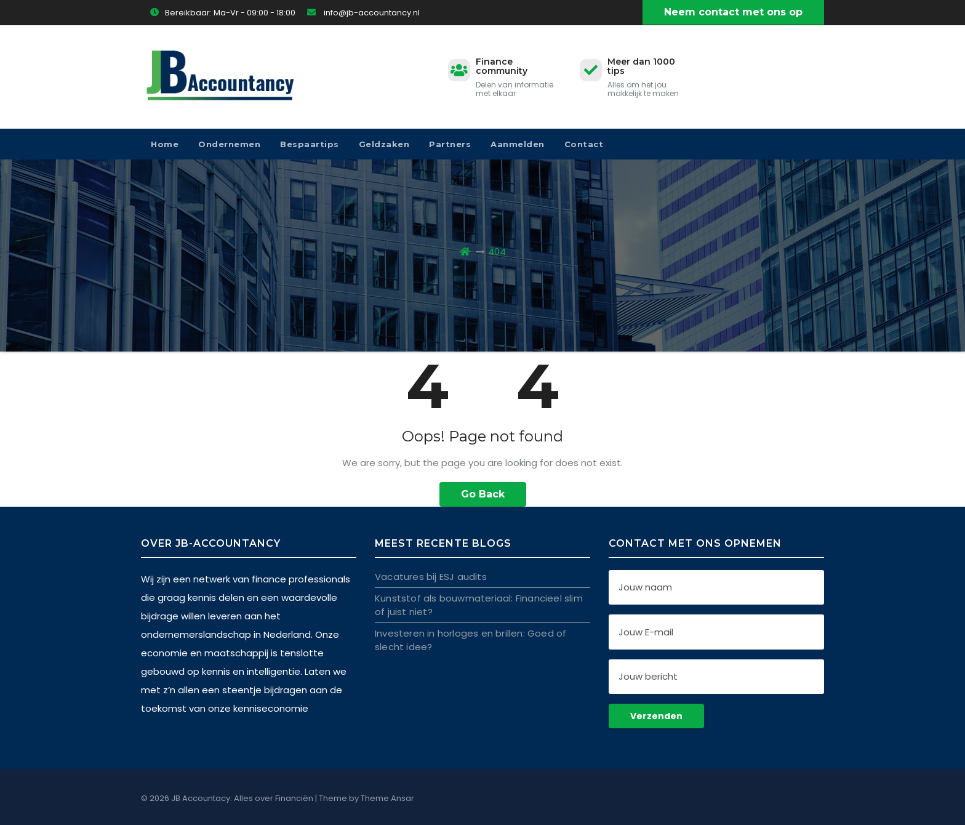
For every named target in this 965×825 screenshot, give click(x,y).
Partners (450, 144)
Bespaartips (309, 144)
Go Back (483, 494)
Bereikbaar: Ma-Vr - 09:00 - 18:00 (222, 12)
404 (497, 251)
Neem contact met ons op (733, 12)
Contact (584, 144)
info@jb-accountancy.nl (363, 12)
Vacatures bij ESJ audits (431, 575)
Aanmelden (518, 144)
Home (164, 144)
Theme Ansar (387, 798)
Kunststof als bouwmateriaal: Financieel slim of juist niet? (479, 604)
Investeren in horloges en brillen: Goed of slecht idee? (470, 639)
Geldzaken (384, 144)
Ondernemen (229, 144)
